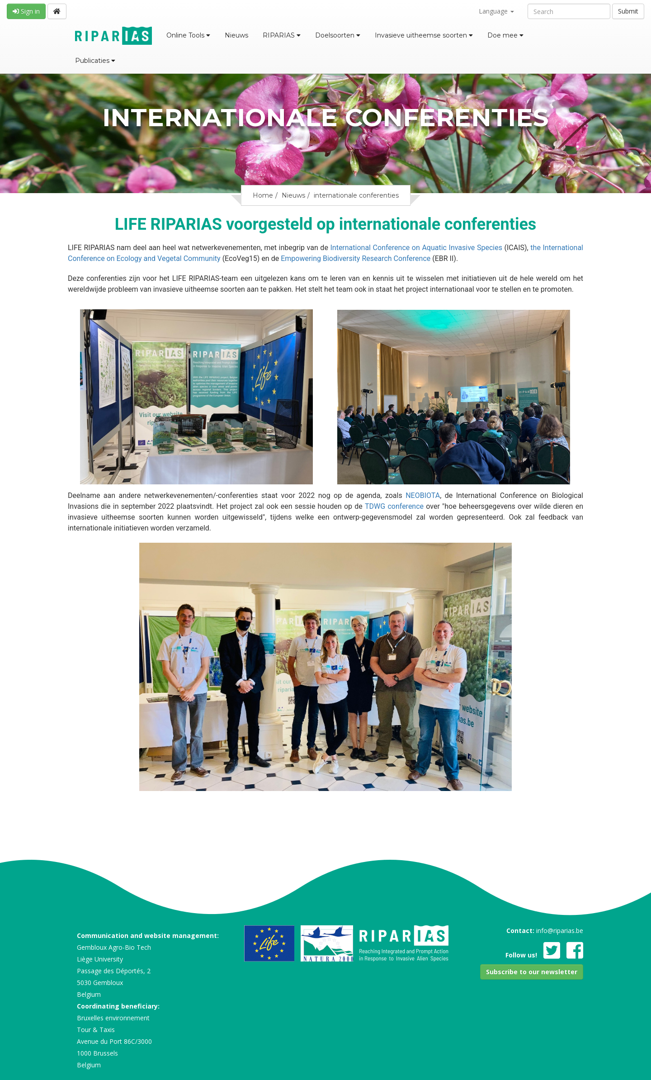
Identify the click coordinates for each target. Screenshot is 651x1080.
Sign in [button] (26, 11)
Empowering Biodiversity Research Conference (354, 258)
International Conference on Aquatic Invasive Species (417, 247)
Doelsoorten (337, 35)
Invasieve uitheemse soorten (424, 35)
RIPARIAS (282, 35)
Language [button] (496, 11)
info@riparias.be (559, 930)
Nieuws (236, 35)
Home (263, 195)
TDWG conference (394, 506)
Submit (628, 11)
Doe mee (505, 35)
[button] (531, 972)
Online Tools (188, 35)
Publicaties (95, 61)
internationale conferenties (356, 195)
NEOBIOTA (423, 495)
